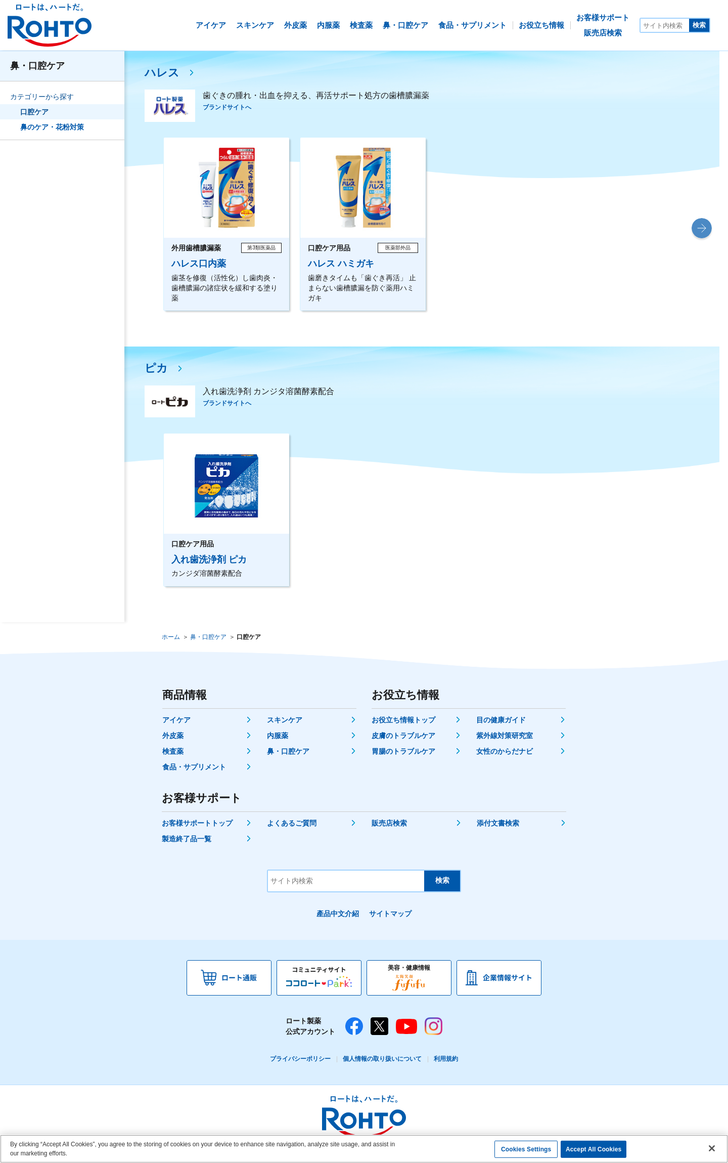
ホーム (171, 636)
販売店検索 (389, 823)
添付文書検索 (498, 823)
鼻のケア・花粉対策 (52, 127)
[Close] (712, 1148)
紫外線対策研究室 (504, 735)
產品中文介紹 (337, 914)
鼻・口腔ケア (37, 66)
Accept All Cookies (593, 1149)
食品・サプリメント (194, 767)
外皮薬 (173, 735)
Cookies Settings (526, 1149)
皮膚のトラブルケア (403, 735)
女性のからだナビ (504, 751)
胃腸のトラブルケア (403, 751)
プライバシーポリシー (300, 1058)
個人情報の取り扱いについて (382, 1058)
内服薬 (277, 735)
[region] (364, 1149)
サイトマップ (390, 914)
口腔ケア (34, 112)
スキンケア (284, 720)
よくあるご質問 (291, 823)
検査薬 (173, 751)
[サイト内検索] (665, 25)
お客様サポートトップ (197, 823)
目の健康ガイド (501, 720)
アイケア (176, 720)
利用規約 (446, 1058)
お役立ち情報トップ (403, 720)
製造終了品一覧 (186, 839)
